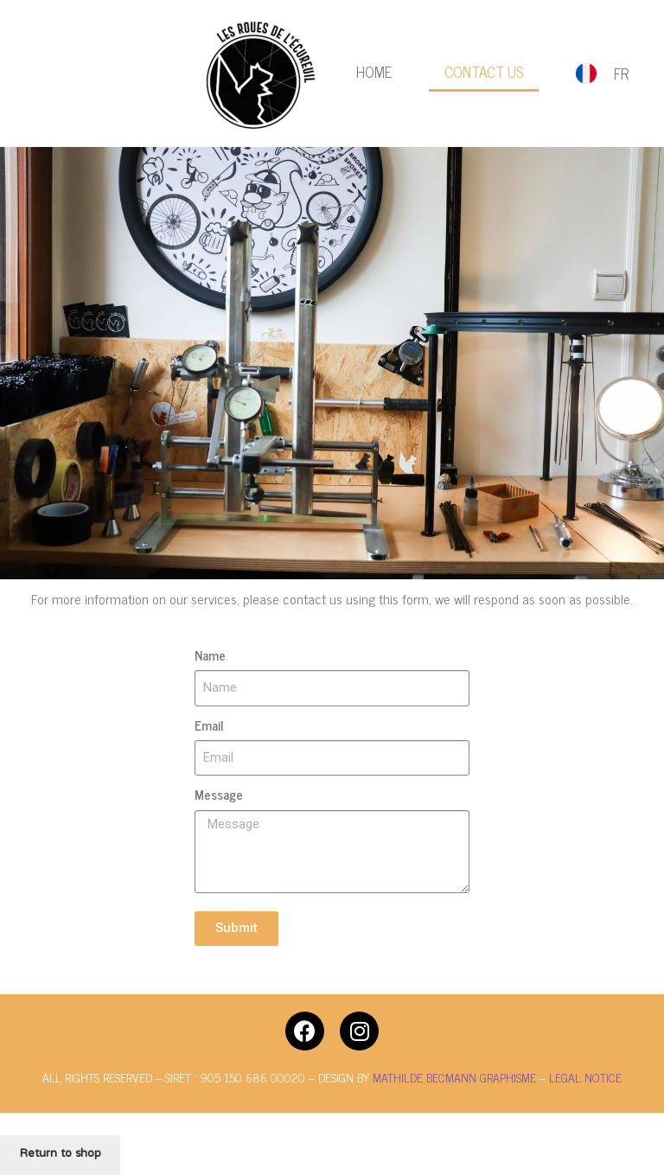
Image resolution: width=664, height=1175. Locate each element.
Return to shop (60, 1154)
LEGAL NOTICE (585, 1077)
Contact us (483, 72)
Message (219, 794)
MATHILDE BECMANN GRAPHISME (456, 1077)
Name (210, 655)
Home (374, 72)
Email (209, 725)
